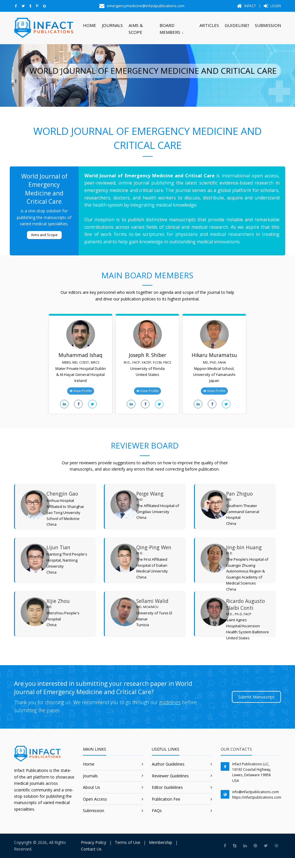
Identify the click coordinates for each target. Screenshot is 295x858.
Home (89, 25)
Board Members (170, 28)
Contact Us (91, 849)
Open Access (95, 799)
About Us (91, 787)
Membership (160, 842)
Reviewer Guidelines (170, 776)
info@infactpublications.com (255, 791)
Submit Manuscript (256, 697)
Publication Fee (166, 799)
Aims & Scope (136, 28)
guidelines (170, 702)
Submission (268, 25)
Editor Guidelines (167, 787)
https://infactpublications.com (256, 797)
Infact (246, 5)
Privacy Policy (93, 842)
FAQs (157, 810)
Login (272, 5)
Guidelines (237, 25)
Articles (209, 25)
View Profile (80, 391)
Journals (112, 25)
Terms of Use (127, 842)
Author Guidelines (168, 764)
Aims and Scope (44, 234)
